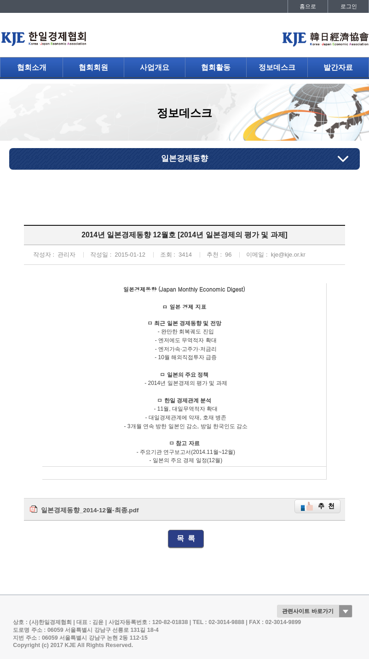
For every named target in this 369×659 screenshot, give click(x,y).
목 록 (186, 538)
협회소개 (31, 67)
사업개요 (154, 67)
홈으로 (308, 6)
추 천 (326, 506)
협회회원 (93, 67)
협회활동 (216, 67)
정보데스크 (277, 67)
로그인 (348, 6)
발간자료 (338, 67)
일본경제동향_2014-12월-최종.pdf (89, 510)
